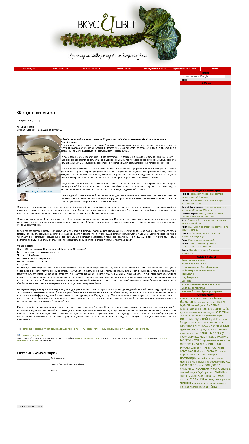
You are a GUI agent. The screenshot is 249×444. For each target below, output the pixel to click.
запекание (222, 312)
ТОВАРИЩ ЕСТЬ (122, 68)
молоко (97, 329)
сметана (226, 368)
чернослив (225, 379)
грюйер (71, 329)
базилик (197, 298)
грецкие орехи (211, 308)
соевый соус (188, 372)
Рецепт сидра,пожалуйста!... (201, 240)
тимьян (192, 375)
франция (118, 329)
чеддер (127, 329)
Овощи (90, 338)
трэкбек (35, 341)
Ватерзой (186, 281)
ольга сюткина (189, 351)
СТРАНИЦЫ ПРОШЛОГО (153, 68)
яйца (213, 386)
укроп (214, 376)
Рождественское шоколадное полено (201, 284)
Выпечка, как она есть (193, 260)
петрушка (203, 354)
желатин (192, 312)
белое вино (28, 329)
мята (183, 343)
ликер (79, 329)
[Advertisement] (93, 88)
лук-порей (87, 329)
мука (197, 340)
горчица (196, 309)
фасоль (184, 379)
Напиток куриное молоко (194, 263)
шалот (196, 383)
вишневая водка (59, 329)
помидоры (188, 358)
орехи (203, 351)
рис (207, 361)
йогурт (184, 322)
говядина (186, 308)
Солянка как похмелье (193, 288)
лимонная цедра (189, 333)
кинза (196, 325)
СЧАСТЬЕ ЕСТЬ (60, 68)
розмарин (216, 361)
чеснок (135, 329)
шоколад (222, 383)
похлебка (202, 358)
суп (206, 372)
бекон (218, 298)
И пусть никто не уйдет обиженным (200, 267)
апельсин (186, 298)
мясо (227, 340)
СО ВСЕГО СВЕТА (91, 68)
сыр (103, 329)
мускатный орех (212, 340)
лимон (222, 329)
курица (203, 329)
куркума (212, 329)
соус (199, 372)
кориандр (206, 326)
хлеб (208, 379)
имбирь (217, 315)
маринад (193, 336)
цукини (215, 379)
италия (223, 319)
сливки (185, 368)
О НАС (215, 68)
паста (223, 351)
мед (202, 336)
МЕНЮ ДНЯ (29, 68)
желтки (202, 312)
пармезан (213, 350)
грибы (225, 308)
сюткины (221, 372)
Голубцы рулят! (190, 277)
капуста (192, 322)
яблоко (203, 387)
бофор (38, 329)
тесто (183, 375)
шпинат (184, 386)
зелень (199, 315)
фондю (110, 329)
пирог (213, 354)
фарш (221, 375)
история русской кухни (199, 319)
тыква (207, 375)
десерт (184, 312)
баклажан (208, 298)
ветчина (46, 329)
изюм (207, 315)
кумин (226, 326)
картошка (186, 326)
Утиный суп (188, 274)
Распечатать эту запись (32, 335)
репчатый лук (196, 361)
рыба (226, 361)
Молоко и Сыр (80, 338)
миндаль (211, 336)
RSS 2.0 (146, 338)
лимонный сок (210, 333)
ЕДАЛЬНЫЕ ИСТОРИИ (184, 68)
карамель (203, 322)
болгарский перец (206, 302)
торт (200, 376)
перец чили (187, 354)
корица (217, 326)
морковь (186, 340)
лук (222, 333)
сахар (192, 365)
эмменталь (145, 329)
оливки (200, 344)
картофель (217, 322)
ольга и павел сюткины (208, 347)
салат (183, 365)
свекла (200, 365)
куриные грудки (189, 329)
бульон (185, 305)
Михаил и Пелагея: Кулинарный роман (202, 291)
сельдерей (212, 365)
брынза (221, 302)
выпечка (213, 305)
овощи (191, 343)
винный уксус (198, 305)
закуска (211, 312)
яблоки (194, 387)
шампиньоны (209, 383)
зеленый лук (187, 315)
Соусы (96, 338)
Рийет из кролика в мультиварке (198, 270)
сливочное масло (206, 368)
